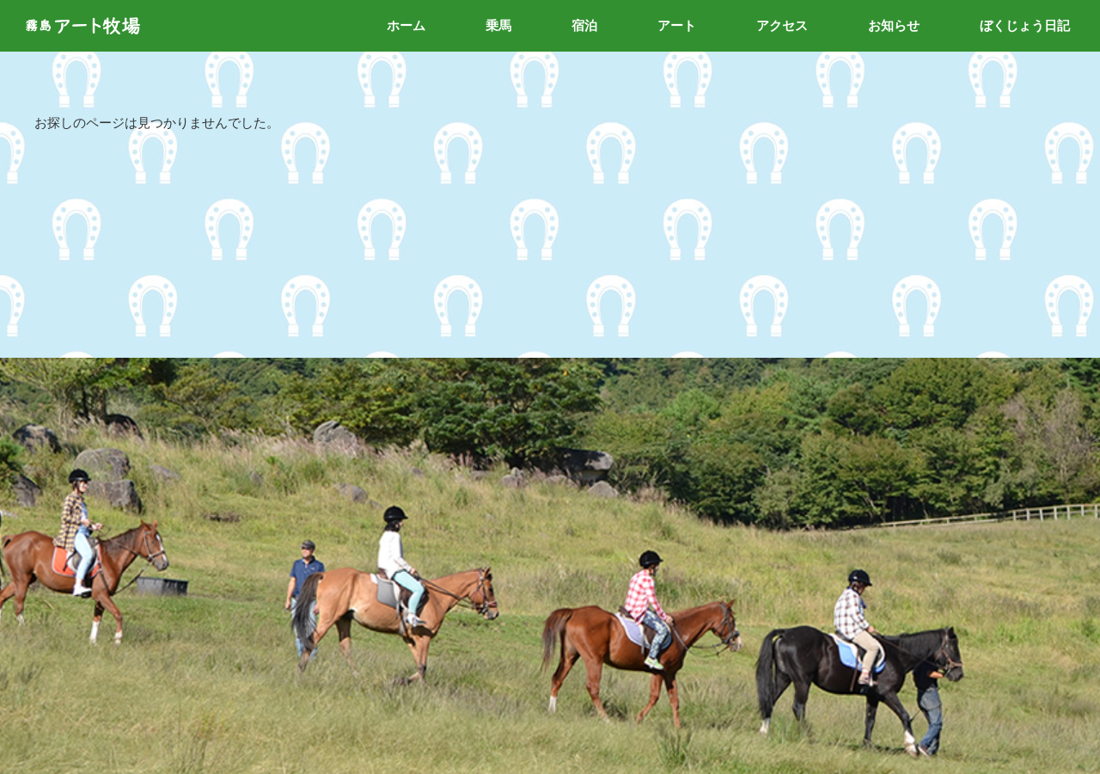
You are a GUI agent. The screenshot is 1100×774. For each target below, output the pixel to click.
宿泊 (584, 25)
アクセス (782, 25)
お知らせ (894, 25)
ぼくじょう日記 (1025, 25)
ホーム (406, 25)
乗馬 (498, 25)
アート (676, 25)
